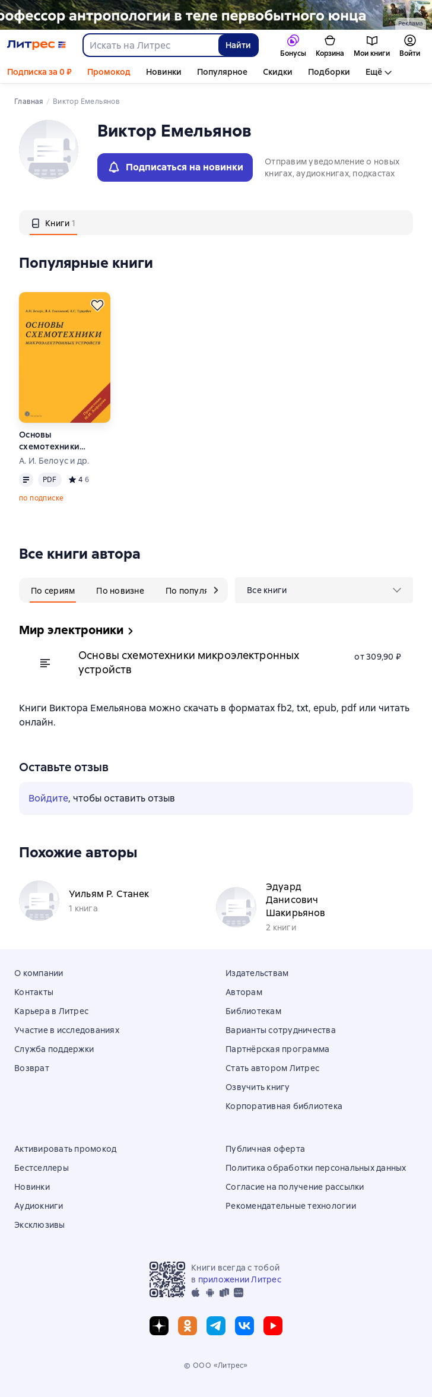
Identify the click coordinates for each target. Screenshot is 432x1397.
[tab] (53, 222)
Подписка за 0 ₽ (39, 71)
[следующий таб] (216, 590)
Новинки (164, 71)
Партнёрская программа (277, 1049)
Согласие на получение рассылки (294, 1186)
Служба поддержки (54, 1049)
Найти (238, 45)
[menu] (324, 590)
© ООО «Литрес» (216, 1365)
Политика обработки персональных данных (315, 1167)
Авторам (243, 992)
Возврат (31, 1068)
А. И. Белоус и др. (54, 460)
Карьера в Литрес (51, 1011)
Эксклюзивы (39, 1224)
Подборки (329, 71)
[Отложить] (97, 305)
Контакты (33, 992)
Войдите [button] (48, 798)
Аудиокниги (38, 1205)
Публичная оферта (265, 1148)
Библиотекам (253, 1011)
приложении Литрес (239, 1279)
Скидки (278, 71)
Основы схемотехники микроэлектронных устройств (60, 440)
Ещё (374, 71)
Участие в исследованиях (66, 1030)
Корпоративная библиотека (283, 1106)
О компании (38, 973)
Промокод (109, 71)
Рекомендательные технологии (290, 1205)
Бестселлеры (41, 1167)
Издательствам (256, 973)
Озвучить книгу (257, 1087)
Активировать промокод (65, 1148)
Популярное (222, 71)
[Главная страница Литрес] (36, 45)
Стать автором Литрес (272, 1068)
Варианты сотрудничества (280, 1030)
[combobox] (150, 45)
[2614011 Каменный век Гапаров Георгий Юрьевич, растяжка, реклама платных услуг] (216, 15)
